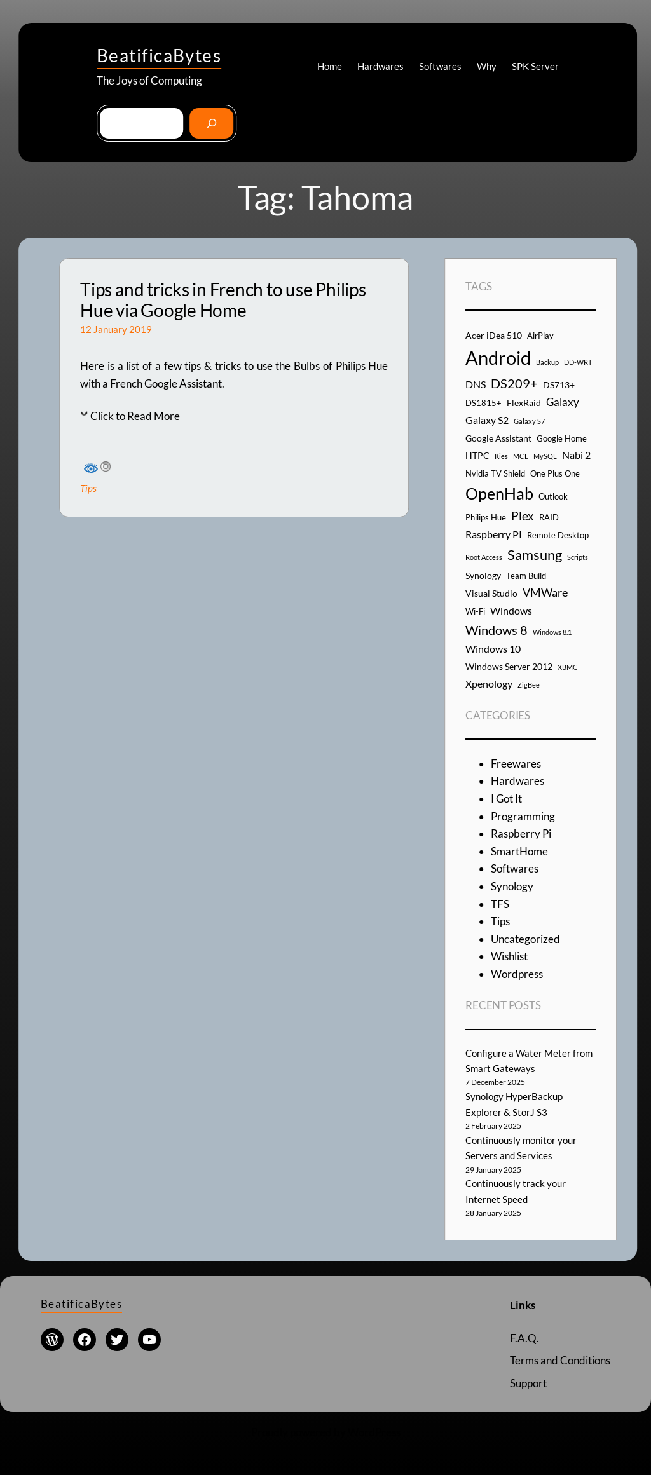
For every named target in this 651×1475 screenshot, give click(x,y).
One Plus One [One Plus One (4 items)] (555, 473)
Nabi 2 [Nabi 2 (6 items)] (576, 455)
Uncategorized (525, 939)
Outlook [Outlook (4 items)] (553, 496)
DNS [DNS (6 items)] (475, 384)
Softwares (514, 868)
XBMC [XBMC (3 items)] (568, 667)
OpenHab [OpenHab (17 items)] (499, 493)
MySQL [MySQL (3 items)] (545, 456)
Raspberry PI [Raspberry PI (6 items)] (493, 534)
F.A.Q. (524, 1338)
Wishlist (509, 956)
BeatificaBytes (159, 55)
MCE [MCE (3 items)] (520, 456)
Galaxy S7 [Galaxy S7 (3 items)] (529, 421)
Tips (88, 488)
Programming (523, 816)
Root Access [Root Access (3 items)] (483, 557)
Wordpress (517, 974)
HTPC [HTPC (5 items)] (477, 455)
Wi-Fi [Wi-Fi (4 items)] (475, 611)
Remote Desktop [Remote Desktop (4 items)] (558, 535)
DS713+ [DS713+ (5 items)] (559, 384)
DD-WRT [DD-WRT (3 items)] (578, 362)
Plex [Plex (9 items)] (522, 515)
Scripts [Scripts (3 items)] (577, 557)
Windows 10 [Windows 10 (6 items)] (493, 648)
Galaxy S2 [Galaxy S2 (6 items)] (487, 420)
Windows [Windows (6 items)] (511, 610)
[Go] (211, 123)
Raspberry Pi (521, 833)
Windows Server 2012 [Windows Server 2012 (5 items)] (508, 666)
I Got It (506, 798)
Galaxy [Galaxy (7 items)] (562, 402)
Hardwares (517, 780)
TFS (500, 904)
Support (528, 1383)
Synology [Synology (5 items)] (483, 575)
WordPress (374, 1432)
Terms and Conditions (560, 1360)
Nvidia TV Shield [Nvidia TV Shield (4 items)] (495, 473)
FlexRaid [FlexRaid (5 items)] (524, 402)
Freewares (516, 763)
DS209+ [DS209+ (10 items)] (514, 383)
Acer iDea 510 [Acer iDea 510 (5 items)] (493, 335)
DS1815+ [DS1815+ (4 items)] (483, 403)
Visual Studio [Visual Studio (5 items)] (491, 593)
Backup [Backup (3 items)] (547, 362)
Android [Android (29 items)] (498, 357)
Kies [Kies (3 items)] (501, 456)
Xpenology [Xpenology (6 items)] (488, 683)
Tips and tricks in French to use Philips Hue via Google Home (223, 300)
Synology (512, 886)
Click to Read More (135, 416)
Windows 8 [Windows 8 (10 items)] (496, 629)
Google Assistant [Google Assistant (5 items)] (498, 438)
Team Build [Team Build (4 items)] (526, 576)
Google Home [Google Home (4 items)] (562, 438)
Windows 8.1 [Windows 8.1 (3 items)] (552, 632)
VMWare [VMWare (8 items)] (545, 592)
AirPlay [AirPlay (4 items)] (540, 335)
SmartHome (519, 851)
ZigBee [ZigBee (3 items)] (528, 685)
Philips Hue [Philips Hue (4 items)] (485, 517)
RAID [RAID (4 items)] (549, 517)
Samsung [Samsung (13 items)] (534, 554)
